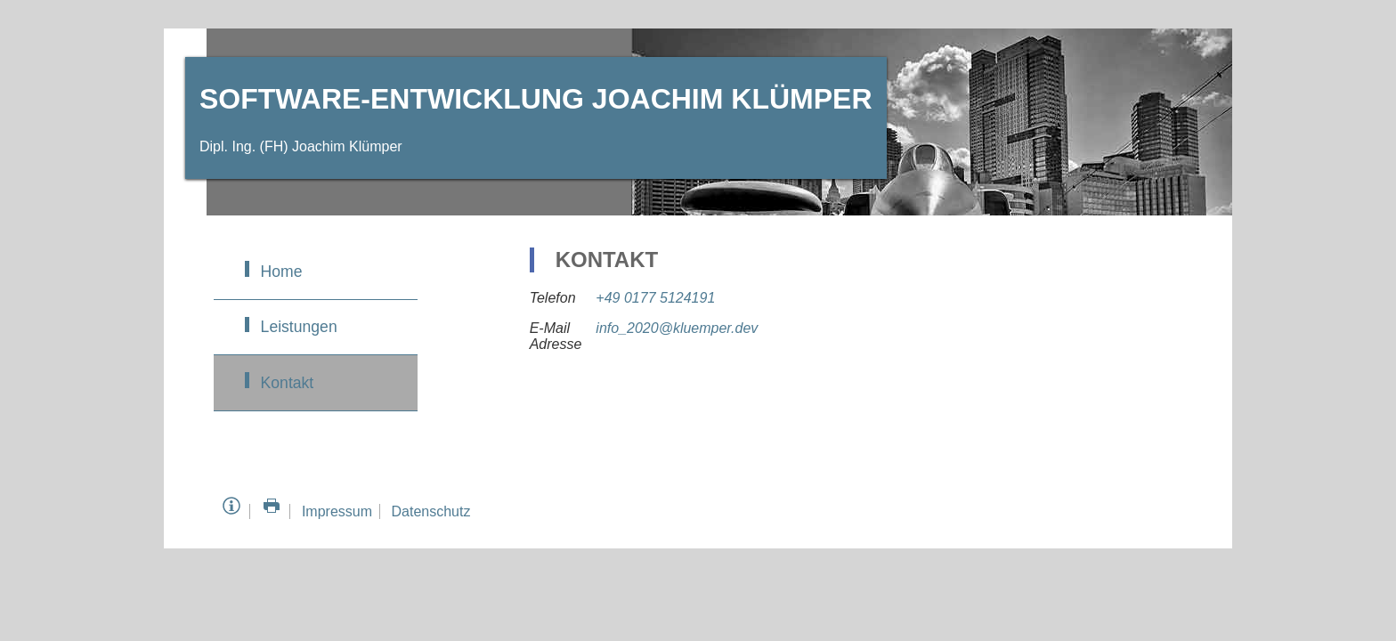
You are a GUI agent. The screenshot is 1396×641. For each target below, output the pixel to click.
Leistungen (299, 327)
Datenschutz (430, 511)
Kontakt (287, 383)
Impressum (337, 511)
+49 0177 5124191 (655, 297)
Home (282, 271)
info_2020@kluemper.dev (677, 328)
